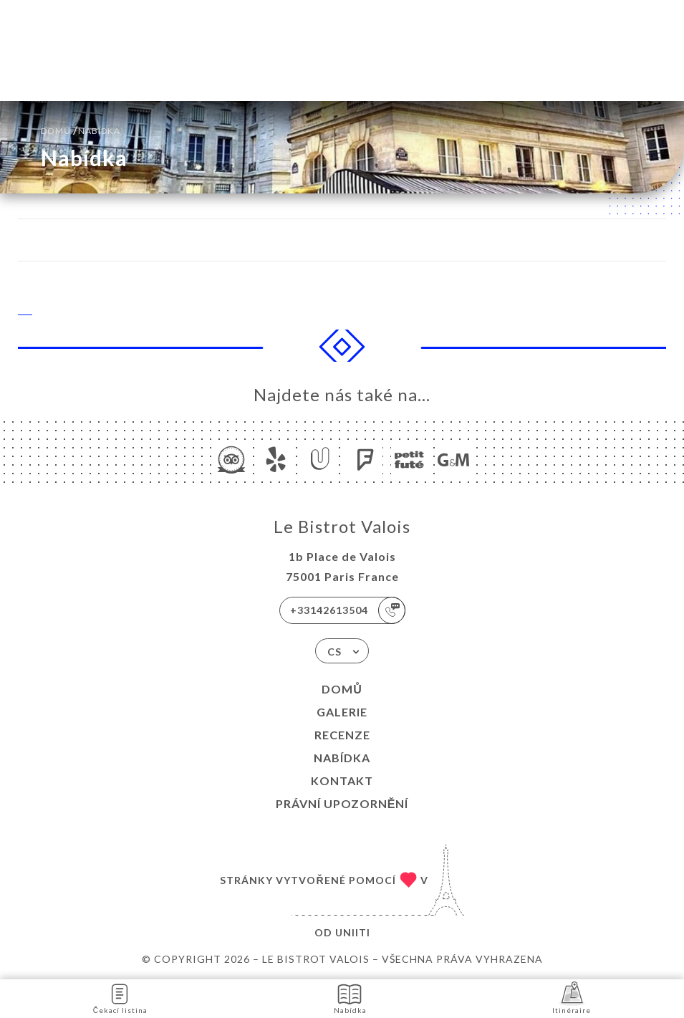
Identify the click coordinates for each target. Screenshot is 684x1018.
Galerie (342, 712)
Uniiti (352, 932)
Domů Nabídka (80, 129)
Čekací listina (120, 997)
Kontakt (342, 780)
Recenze (342, 734)
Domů (342, 689)
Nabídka (342, 757)
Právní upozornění (342, 803)
